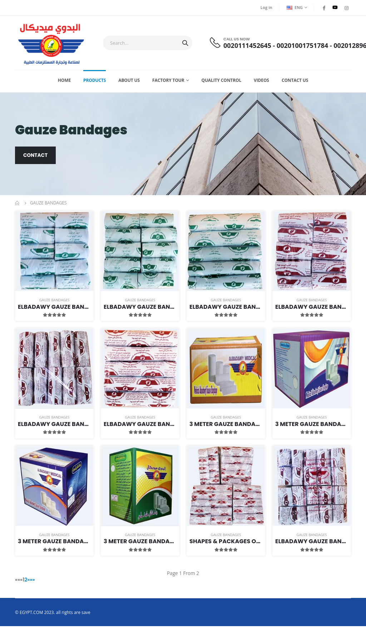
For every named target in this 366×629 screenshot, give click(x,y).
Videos (261, 82)
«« (17, 582)
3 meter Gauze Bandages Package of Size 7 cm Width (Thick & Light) (311, 426)
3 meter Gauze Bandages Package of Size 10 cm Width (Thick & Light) (54, 543)
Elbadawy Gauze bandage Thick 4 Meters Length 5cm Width (311, 543)
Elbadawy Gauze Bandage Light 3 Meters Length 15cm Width (225, 309)
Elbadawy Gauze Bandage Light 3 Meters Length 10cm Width (140, 309)
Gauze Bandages (54, 302)
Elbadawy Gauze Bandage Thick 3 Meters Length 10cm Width (54, 426)
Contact (35, 158)
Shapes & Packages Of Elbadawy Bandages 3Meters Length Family (225, 543)
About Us (129, 82)
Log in (266, 7)
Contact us (295, 82)
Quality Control (221, 82)
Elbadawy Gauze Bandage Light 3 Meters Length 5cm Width (54, 309)
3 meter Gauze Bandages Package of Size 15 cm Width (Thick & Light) (140, 543)
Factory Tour (168, 82)
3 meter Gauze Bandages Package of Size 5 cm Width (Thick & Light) (225, 426)
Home (64, 82)
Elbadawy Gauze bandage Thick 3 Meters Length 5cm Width (311, 309)
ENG (294, 7)
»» (32, 582)
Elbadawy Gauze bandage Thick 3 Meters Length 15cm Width (140, 426)
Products (94, 82)
